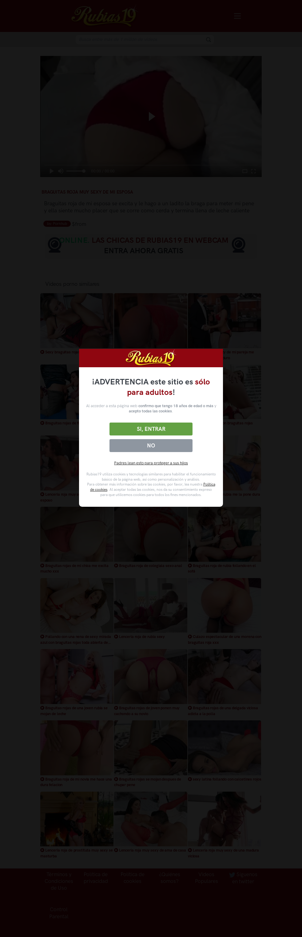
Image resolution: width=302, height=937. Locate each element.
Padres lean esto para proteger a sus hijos (151, 463)
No (151, 445)
